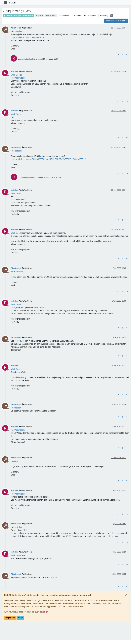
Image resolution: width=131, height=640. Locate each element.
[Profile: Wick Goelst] (16, 75)
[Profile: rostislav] (18, 31)
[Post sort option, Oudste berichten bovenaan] (99, 21)
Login (20, 618)
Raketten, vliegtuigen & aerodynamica (18, 16)
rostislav (14, 71)
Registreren (10, 618)
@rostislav (27, 28)
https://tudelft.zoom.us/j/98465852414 (27, 37)
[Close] (126, 595)
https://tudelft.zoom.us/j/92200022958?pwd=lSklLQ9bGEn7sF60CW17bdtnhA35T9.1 (48, 159)
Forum (12, 2)
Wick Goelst (16, 28)
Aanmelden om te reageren (116, 21)
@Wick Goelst (25, 71)
